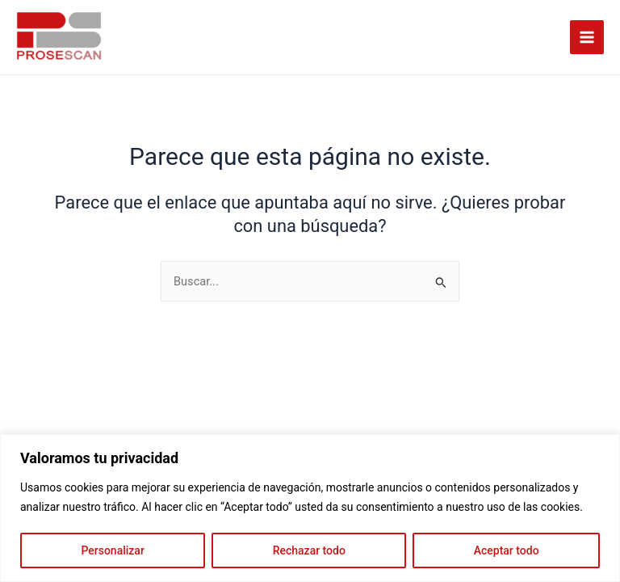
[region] (310, 508)
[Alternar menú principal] (587, 37)
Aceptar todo (506, 550)
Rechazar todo (309, 550)
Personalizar (112, 550)
